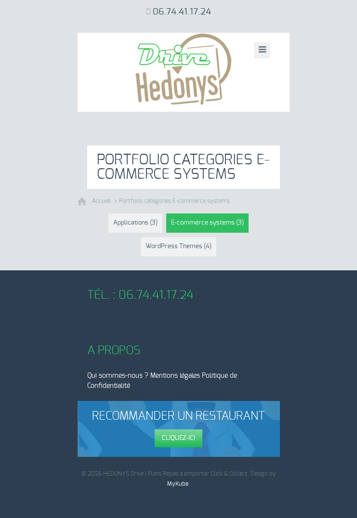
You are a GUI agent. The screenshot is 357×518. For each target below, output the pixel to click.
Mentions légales (175, 375)
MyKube (177, 484)
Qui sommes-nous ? (117, 375)
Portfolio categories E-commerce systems (174, 201)
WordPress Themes (178, 246)
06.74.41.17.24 (182, 12)
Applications (135, 223)
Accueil (101, 201)
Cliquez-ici (178, 438)
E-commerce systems (207, 223)
